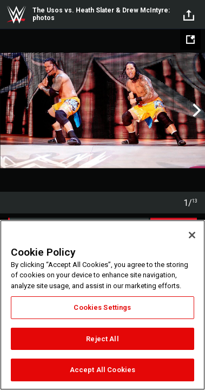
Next (195, 110)
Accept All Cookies (102, 370)
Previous (9, 110)
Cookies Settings (102, 307)
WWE (16, 14)
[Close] (192, 235)
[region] (102, 305)
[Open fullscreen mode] (190, 39)
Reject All (102, 339)
